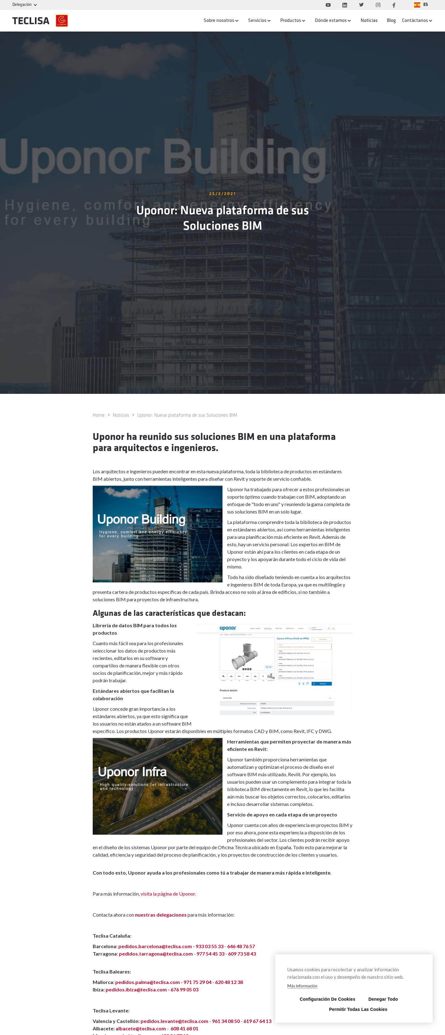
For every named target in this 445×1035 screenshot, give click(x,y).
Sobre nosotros (219, 20)
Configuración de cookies (324, 999)
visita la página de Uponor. (168, 894)
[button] (421, 5)
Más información (302, 985)
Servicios (257, 20)
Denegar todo (383, 999)
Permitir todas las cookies (354, 1009)
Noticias (369, 20)
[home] (40, 21)
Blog (391, 20)
